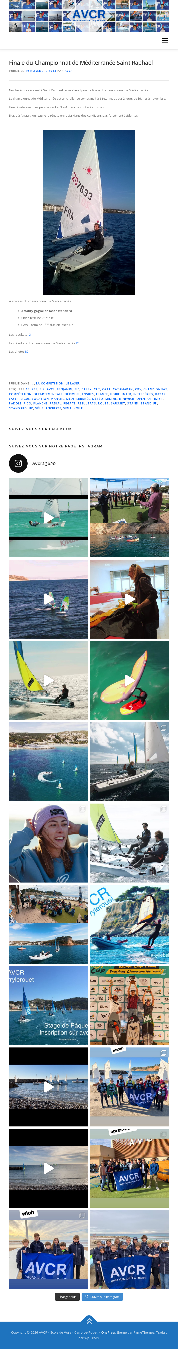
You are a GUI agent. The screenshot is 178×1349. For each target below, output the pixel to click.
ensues (88, 394)
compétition (20, 394)
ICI (29, 334)
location (40, 399)
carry (87, 389)
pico (27, 403)
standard (18, 408)
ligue (25, 399)
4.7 (42, 389)
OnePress (108, 1332)
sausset (118, 403)
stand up (149, 403)
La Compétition (50, 383)
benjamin (65, 389)
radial (55, 403)
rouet (103, 403)
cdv (138, 389)
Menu (165, 40)
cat (97, 389)
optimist (155, 399)
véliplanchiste (48, 408)
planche (40, 403)
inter (126, 394)
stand (133, 403)
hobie (115, 394)
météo (97, 399)
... (32, 383)
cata (106, 389)
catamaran (123, 389)
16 (28, 389)
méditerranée (78, 399)
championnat (155, 389)
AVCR (69, 71)
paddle (15, 403)
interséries (143, 394)
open (141, 399)
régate (70, 403)
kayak (160, 394)
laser (14, 399)
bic (77, 389)
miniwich (126, 399)
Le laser (73, 383)
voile (78, 408)
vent (67, 408)
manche (57, 399)
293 (35, 389)
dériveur (72, 394)
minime (111, 399)
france (102, 394)
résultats (87, 403)
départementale (48, 394)
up (31, 408)
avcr (51, 389)
